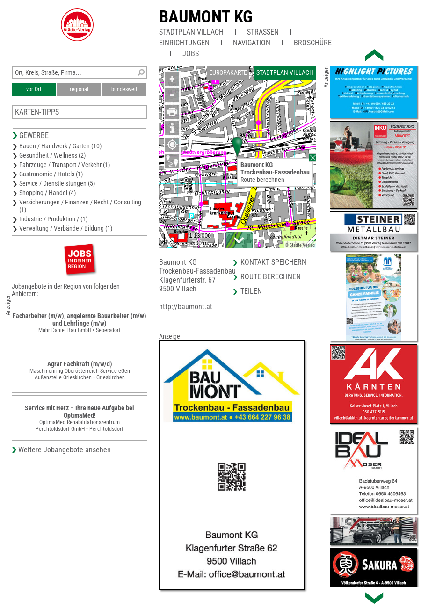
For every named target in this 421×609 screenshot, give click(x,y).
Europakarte (228, 72)
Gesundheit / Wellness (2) (52, 155)
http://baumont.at (185, 306)
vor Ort (34, 89)
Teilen (251, 291)
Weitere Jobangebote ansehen (64, 449)
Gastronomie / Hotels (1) (51, 174)
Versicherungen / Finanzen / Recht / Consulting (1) (80, 205)
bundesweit (124, 89)
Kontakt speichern (273, 262)
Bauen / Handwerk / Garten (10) (60, 146)
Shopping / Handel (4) (47, 192)
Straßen (263, 32)
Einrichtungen (184, 42)
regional (79, 89)
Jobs (190, 53)
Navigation (251, 42)
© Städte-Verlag (300, 244)
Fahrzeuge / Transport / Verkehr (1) (64, 164)
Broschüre (313, 42)
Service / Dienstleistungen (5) (57, 183)
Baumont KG (206, 17)
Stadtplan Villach (191, 32)
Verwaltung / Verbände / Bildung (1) (65, 228)
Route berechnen (262, 179)
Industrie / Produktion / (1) (53, 219)
